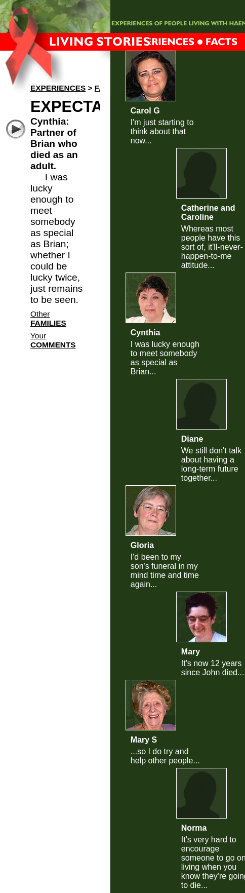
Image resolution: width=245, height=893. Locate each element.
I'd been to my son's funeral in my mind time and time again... (165, 571)
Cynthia (145, 332)
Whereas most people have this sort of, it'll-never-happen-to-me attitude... (212, 246)
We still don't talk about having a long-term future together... (211, 464)
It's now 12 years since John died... (212, 668)
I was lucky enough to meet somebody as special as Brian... (165, 358)
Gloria (142, 545)
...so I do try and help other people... (165, 756)
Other (48, 318)
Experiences (58, 88)
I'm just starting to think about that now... (162, 131)
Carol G (145, 110)
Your (53, 340)
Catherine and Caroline (208, 212)
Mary (190, 651)
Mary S (144, 739)
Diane (192, 439)
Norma (194, 828)
